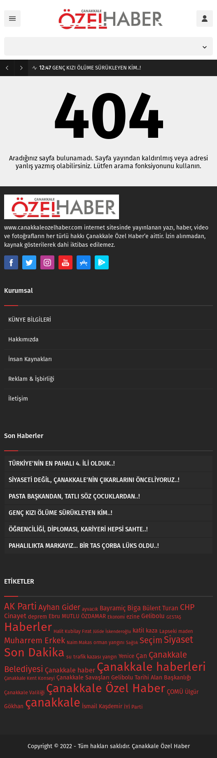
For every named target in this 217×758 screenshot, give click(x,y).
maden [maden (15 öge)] (185, 631)
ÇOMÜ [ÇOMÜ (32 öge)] (175, 691)
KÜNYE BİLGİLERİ (29, 319)
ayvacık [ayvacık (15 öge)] (90, 609)
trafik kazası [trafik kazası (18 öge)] (87, 657)
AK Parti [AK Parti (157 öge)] (20, 606)
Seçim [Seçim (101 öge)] (151, 640)
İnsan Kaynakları (30, 359)
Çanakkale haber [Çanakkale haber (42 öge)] (70, 670)
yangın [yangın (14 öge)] (110, 657)
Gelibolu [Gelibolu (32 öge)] (153, 616)
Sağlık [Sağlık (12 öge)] (132, 642)
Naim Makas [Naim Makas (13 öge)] (79, 642)
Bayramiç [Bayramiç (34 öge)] (113, 608)
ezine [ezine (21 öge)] (133, 617)
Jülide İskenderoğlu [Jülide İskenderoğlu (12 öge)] (112, 631)
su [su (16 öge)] (69, 657)
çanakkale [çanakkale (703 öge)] (52, 702)
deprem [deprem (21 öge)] (37, 617)
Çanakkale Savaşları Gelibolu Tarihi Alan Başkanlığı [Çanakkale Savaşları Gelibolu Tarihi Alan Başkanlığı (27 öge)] (123, 677)
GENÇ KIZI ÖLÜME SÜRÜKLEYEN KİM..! (90, 68)
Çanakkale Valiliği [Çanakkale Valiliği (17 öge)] (24, 692)
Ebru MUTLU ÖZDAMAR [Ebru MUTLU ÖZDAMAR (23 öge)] (77, 616)
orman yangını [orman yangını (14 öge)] (108, 642)
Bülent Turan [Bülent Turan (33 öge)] (160, 608)
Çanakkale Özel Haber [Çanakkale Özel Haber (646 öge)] (105, 688)
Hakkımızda (23, 339)
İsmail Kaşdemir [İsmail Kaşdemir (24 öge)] (102, 706)
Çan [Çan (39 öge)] (141, 656)
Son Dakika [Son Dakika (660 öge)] (34, 652)
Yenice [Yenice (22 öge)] (126, 656)
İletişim (18, 398)
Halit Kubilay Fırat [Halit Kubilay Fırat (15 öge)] (72, 631)
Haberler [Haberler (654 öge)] (28, 627)
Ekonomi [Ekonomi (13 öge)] (116, 617)
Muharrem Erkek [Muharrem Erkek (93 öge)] (34, 640)
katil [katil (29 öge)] (138, 630)
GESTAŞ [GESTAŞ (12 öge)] (173, 617)
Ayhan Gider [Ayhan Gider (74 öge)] (59, 607)
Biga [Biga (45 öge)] (134, 608)
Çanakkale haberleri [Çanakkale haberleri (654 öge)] (151, 667)
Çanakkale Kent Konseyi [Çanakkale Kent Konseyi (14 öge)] (29, 678)
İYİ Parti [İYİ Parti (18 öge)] (133, 707)
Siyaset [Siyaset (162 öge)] (178, 639)
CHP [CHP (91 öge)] (187, 607)
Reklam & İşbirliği (31, 379)
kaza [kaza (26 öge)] (152, 630)
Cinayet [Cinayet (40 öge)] (15, 616)
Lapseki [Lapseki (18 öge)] (168, 631)
